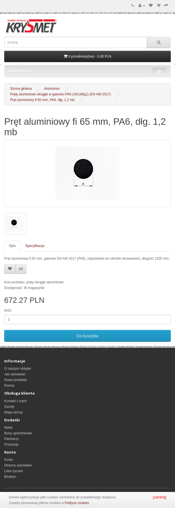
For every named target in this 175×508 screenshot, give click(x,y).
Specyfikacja (34, 246)
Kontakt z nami (15, 401)
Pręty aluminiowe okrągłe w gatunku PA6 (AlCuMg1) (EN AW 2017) (60, 94)
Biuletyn (10, 477)
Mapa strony (13, 412)
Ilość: (8, 310)
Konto (8, 460)
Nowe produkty (15, 380)
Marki (8, 428)
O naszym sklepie (17, 369)
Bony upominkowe (18, 433)
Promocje (11, 444)
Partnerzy (11, 439)
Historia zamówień (18, 465)
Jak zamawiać (14, 374)
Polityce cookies (77, 503)
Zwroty (9, 407)
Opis (12, 246)
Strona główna (21, 89)
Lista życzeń (13, 471)
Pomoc (9, 385)
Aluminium (52, 89)
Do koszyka (88, 335)
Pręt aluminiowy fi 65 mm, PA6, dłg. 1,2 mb (42, 100)
